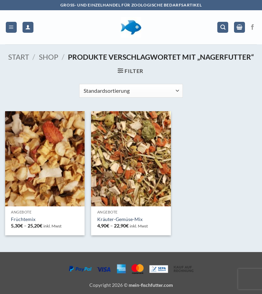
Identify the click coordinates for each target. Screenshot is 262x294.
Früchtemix (23, 219)
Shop (48, 57)
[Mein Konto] (28, 27)
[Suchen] (222, 27)
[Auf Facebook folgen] (252, 27)
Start (18, 57)
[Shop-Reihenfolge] (131, 91)
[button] (11, 27)
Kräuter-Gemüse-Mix (120, 219)
